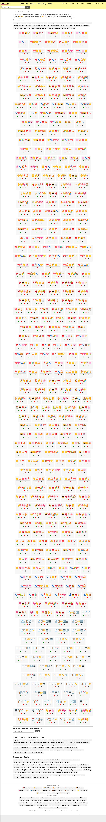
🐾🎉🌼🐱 (57, 104)
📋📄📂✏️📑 (60, 675)
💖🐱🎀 (37, 603)
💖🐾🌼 (34, 612)
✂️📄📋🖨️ (37, 719)
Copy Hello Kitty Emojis (38, 747)
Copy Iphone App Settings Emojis (46, 764)
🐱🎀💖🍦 (38, 532)
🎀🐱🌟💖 (53, 282)
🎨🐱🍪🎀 (34, 398)
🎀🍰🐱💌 (64, 41)
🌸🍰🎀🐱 (81, 140)
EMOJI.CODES (4, 0)
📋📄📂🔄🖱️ (46, 666)
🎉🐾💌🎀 (40, 68)
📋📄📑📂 (86, 683)
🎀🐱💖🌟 (84, 318)
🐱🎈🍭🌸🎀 (57, 541)
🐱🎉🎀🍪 (37, 550)
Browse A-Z (65, 3)
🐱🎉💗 (23, 559)
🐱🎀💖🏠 (67, 532)
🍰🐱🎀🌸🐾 (39, 229)
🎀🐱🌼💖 (83, 291)
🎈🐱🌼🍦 (71, 362)
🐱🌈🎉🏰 (25, 425)
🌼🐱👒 (84, 175)
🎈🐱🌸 (58, 362)
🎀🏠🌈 (20, 273)
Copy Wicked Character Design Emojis (23, 777)
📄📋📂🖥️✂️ (79, 630)
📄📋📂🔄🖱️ (79, 621)
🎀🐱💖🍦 (40, 327)
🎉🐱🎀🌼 (40, 389)
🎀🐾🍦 (57, 345)
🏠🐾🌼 (34, 407)
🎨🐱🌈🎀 (20, 398)
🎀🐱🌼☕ (38, 300)
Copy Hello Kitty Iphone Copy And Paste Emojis (80, 23)
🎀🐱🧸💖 (38, 336)
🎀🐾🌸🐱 (81, 50)
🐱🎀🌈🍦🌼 (24, 487)
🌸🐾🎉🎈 (21, 166)
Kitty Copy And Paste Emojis (20, 23)
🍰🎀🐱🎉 (23, 220)
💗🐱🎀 (60, 612)
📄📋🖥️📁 (21, 657)
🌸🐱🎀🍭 (21, 157)
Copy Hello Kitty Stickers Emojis (57, 750)
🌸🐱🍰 (67, 148)
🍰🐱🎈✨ (54, 229)
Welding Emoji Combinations (26, 802)
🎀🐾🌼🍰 (40, 59)
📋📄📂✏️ (44, 675)
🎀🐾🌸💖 (21, 345)
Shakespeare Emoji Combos (55, 802)
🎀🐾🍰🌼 (31, 354)
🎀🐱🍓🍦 (53, 300)
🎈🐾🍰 (58, 371)
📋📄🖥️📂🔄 (39, 692)
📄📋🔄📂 (67, 648)
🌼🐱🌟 (57, 166)
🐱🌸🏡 (76, 443)
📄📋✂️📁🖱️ (37, 657)
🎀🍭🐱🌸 (23, 264)
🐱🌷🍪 (67, 425)
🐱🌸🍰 (38, 434)
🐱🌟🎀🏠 (54, 425)
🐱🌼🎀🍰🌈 (52, 452)
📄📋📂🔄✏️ (27, 630)
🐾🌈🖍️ (44, 104)
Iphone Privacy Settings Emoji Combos (23, 762)
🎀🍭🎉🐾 (54, 255)
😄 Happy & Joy (38, 787)
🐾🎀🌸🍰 (80, 576)
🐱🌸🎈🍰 (20, 443)
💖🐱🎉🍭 (21, 612)
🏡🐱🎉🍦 (24, 416)
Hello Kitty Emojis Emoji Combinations (39, 750)
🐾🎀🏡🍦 (20, 594)
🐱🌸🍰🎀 (51, 434)
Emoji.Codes (35, 811)
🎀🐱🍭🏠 (86, 309)
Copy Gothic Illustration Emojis (55, 770)
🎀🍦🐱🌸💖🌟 (37, 255)
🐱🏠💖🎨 (67, 559)
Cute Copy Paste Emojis (54, 28)
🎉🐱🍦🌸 (40, 380)
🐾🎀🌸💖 (25, 585)
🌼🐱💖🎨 (23, 184)
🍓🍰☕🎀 (37, 184)
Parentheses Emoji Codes (81, 802)
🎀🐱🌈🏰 (73, 273)
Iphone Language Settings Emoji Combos (66, 764)
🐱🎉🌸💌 (83, 86)
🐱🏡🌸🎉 (81, 559)
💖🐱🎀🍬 (81, 603)
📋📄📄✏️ (71, 683)
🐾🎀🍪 (70, 585)
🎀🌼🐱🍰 (71, 247)
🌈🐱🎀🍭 (54, 131)
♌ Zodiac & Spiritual (82, 790)
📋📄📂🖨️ (78, 666)
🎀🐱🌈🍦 (58, 273)
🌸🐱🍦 (38, 148)
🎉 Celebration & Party (70, 790)
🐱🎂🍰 (20, 541)
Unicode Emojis (23, 797)
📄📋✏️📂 (67, 657)
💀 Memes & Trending (52, 793)
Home (14, 11)
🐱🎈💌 (71, 541)
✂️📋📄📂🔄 (67, 719)
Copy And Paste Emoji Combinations (22, 747)
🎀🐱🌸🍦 (81, 282)
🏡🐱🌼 (57, 407)
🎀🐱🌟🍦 (24, 282)
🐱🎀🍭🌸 (67, 514)
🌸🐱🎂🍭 (50, 157)
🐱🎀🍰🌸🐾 (83, 514)
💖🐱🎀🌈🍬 (52, 603)
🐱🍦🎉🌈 (33, 461)
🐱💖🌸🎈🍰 (23, 568)
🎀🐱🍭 (44, 309)
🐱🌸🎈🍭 (80, 434)
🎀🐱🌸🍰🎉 (24, 291)
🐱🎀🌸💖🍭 (56, 505)
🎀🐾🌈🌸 (53, 336)
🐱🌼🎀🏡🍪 (69, 452)
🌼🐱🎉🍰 (48, 175)
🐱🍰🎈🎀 (70, 478)
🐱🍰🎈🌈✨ (54, 478)
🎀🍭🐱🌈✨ (70, 255)
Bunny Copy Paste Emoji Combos (39, 28)
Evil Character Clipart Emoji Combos (72, 770)
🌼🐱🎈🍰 (23, 175)
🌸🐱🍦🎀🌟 (53, 148)
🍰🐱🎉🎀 (68, 229)
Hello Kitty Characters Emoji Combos (54, 747)
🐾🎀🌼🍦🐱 (41, 585)
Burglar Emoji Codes (34, 797)
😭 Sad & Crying (47, 787)
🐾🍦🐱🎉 (51, 576)
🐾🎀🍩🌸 (57, 585)
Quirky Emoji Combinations (47, 797)
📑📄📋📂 (61, 701)
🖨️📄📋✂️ (37, 710)
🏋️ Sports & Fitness (45, 790)
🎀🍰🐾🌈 (83, 264)
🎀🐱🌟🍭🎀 (80, 41)
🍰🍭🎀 (37, 211)
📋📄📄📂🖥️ (39, 683)
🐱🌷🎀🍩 (80, 425)
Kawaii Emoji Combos (73, 797)
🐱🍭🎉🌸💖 (53, 469)
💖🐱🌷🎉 (24, 603)
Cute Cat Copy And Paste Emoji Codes (38, 23)
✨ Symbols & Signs (64, 793)
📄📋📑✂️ (53, 648)
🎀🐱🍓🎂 (81, 300)
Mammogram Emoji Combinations (47, 807)
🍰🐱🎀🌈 (83, 220)
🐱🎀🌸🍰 (84, 496)
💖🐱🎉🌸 (27, 122)
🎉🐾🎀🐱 (25, 68)
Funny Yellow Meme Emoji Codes (79, 805)
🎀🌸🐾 (47, 247)
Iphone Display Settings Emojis (41, 762)
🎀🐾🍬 (53, 59)
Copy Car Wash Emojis (42, 805)
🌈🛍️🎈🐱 (24, 140)
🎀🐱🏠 (34, 318)
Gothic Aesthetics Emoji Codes (21, 770)
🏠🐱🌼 (87, 398)
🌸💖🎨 (34, 166)
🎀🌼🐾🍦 (86, 247)
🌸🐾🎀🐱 (81, 33)
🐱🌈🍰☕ (81, 416)
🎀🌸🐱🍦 (34, 247)
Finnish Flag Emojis (68, 802)
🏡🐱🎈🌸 (84, 407)
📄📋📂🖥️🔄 (61, 630)
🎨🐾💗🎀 (63, 398)
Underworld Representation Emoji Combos (68, 767)
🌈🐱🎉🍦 (83, 131)
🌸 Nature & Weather (24, 790)
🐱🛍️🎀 (33, 104)
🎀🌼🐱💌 (36, 41)
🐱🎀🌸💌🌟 (24, 86)
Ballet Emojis (83, 797)
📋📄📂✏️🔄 (77, 675)
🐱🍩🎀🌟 (47, 461)
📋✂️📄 (36, 701)
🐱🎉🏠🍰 (83, 550)
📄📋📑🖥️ (38, 648)
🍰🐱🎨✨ (83, 229)
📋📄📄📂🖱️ (56, 683)
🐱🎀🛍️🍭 (81, 532)
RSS (77, 811)
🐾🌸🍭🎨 (25, 576)
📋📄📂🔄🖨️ (29, 666)
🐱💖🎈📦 (68, 95)
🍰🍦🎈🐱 (24, 211)
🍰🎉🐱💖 (54, 220)
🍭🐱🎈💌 (51, 202)
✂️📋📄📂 (51, 719)
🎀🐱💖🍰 (54, 327)
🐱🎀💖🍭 (53, 532)
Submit (37, 731)
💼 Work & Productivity (57, 790)
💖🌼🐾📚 (46, 113)
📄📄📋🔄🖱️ (27, 621)
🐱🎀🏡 (38, 523)
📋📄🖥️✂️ (68, 692)
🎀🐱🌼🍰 (53, 50)
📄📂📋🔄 (73, 612)
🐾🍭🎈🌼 (66, 576)
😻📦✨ (68, 122)
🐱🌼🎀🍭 (36, 452)
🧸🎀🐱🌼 (23, 719)
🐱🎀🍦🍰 (21, 514)
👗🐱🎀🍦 (74, 594)
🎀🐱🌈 (46, 273)
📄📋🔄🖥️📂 (83, 648)
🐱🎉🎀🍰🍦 (53, 550)
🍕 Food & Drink (79, 787)
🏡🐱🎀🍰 (70, 407)
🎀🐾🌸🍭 (81, 336)
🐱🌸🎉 (50, 443)
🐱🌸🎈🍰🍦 (36, 443)
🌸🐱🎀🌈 (80, 148)
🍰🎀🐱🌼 (81, 211)
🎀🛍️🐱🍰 (34, 362)
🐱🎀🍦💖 (36, 514)
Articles (82, 3)
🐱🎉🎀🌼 (23, 550)
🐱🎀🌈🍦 (84, 478)
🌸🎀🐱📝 (24, 33)
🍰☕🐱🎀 (66, 238)
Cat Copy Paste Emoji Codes (68, 28)
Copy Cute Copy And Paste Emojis (22, 28)
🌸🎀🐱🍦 (25, 148)
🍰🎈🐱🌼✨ (39, 220)
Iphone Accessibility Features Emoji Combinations (25, 764)
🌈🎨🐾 (80, 122)
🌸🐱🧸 (74, 157)
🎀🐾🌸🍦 (67, 336)
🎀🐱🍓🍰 (67, 300)
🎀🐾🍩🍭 (84, 345)
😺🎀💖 (61, 710)
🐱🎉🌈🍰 (84, 541)
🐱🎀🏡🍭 (51, 523)
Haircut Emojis (71, 800)
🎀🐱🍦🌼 (31, 309)
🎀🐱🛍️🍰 (68, 327)
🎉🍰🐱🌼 (71, 371)
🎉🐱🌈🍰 (25, 380)
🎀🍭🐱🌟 (86, 255)
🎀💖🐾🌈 (20, 362)
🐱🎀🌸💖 (40, 505)
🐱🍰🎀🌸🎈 (23, 478)
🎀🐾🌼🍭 (25, 59)
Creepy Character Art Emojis (36, 775)
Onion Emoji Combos (61, 800)
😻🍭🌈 (73, 710)
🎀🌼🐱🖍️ (50, 41)
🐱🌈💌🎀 (80, 68)
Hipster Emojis (65, 805)
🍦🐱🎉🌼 (25, 193)
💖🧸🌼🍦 (47, 612)
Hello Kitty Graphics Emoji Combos (75, 750)
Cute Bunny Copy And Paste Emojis (41, 25)
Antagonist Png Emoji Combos (21, 775)
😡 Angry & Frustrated (58, 787)
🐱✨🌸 (63, 568)
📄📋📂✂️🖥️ (46, 639)
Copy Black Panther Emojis (40, 802)
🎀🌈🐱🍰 (20, 247)
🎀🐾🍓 (46, 345)
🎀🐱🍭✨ (21, 318)
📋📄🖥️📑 (54, 692)
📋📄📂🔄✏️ (63, 666)
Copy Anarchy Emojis (49, 800)
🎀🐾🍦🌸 (70, 345)
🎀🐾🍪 (18, 354)
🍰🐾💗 (24, 238)
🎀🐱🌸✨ (24, 50)
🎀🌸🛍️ (58, 247)
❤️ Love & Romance (27, 787)
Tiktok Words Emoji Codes (20, 767)
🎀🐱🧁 (81, 327)
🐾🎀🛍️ (33, 594)
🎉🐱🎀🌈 (80, 380)
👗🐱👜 (87, 594)
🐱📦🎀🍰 (20, 104)
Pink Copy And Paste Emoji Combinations (79, 25)
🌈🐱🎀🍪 (40, 131)
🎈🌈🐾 (47, 362)
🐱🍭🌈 (71, 461)
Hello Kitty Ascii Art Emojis (20, 752)
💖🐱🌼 (73, 113)
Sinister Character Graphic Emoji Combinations (43, 772)
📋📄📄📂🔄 (21, 683)
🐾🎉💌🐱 (86, 104)
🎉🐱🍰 (67, 380)
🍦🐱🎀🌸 (66, 184)
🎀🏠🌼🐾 (33, 273)
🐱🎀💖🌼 (24, 532)
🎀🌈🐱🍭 (80, 238)
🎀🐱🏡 (60, 318)
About (102, 3)
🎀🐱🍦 (18, 309)
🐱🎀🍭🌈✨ (52, 514)
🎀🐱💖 (71, 318)
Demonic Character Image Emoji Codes (54, 775)
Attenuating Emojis (18, 759)
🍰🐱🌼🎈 (68, 220)
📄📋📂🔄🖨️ (61, 621)
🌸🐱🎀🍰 (35, 157)
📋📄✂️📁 (83, 692)
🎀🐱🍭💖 (67, 50)
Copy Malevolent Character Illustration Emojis (66, 772)
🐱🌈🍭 (51, 416)
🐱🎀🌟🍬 (83, 487)
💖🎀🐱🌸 (60, 113)
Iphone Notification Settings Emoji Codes (59, 762)
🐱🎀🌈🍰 (51, 77)
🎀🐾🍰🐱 (80, 59)
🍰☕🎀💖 (37, 238)
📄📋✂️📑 (53, 657)
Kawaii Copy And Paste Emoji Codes (59, 25)
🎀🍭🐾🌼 (37, 264)
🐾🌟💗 (86, 568)
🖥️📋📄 (84, 701)
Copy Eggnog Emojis (62, 807)
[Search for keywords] (13, 7)
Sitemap (73, 811)
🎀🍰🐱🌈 (68, 264)
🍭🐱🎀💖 (37, 202)
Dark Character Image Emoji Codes (22, 772)
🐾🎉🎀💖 (60, 594)
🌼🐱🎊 (61, 175)
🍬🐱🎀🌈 (66, 193)
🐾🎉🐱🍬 (71, 104)
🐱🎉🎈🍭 (68, 550)
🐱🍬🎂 (60, 461)
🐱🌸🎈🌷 (66, 434)
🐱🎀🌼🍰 (83, 505)
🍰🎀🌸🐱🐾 (52, 211)
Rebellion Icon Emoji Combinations (38, 770)
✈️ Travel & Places (34, 790)
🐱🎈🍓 (43, 541)
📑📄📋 (48, 701)
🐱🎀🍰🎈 (25, 523)
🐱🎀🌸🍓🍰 (37, 496)
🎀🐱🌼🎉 (68, 291)
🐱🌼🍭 (87, 443)
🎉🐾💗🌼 (80, 389)
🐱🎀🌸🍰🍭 (24, 505)
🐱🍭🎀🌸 (84, 461)
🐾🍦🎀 (38, 576)
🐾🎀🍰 (81, 585)
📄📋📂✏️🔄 (77, 639)
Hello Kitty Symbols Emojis (71, 747)
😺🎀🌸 (50, 710)
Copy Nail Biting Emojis (60, 797)
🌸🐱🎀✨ (53, 33)
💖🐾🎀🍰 (41, 122)
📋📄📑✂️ (23, 692)
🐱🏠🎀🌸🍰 (37, 559)
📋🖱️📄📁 (23, 701)
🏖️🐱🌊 (76, 398)
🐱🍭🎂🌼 (25, 469)
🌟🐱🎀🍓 (38, 140)
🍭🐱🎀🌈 (23, 202)
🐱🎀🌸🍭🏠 (69, 496)
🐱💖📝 (81, 95)
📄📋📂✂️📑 (29, 639)
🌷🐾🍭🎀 (67, 140)
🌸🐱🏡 (63, 157)
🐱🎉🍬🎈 (25, 95)
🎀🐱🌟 (86, 273)
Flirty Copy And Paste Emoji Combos (22, 25)
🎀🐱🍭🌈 (57, 309)
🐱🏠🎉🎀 (53, 559)
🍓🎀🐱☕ (51, 184)
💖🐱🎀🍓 (67, 603)
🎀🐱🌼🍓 (40, 291)
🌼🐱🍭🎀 (70, 166)
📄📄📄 (86, 612)
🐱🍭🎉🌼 (68, 469)
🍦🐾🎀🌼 (40, 193)
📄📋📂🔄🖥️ (44, 621)
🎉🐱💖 (53, 389)
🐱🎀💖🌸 (80, 523)
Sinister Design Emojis (85, 767)
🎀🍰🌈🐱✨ (53, 264)
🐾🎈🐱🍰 (46, 594)
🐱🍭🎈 (38, 469)
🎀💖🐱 (73, 354)
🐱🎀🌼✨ (40, 86)
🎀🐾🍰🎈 (66, 59)
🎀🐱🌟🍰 (38, 282)
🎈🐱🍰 (33, 371)
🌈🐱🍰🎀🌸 (24, 131)
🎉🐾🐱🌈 (66, 389)
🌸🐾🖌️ (23, 41)
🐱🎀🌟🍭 (21, 496)
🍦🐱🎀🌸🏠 (82, 184)
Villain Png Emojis (87, 770)
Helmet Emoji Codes (81, 800)
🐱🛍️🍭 (51, 568)
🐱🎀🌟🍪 (68, 487)
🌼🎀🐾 (46, 166)
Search (27, 7)
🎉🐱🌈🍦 (86, 371)
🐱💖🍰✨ (38, 568)
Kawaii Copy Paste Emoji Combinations (58, 23)
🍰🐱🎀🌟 (23, 229)
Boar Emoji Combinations (36, 800)
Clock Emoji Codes (24, 800)
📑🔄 (73, 701)
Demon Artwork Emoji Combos (40, 777)
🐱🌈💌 (67, 68)
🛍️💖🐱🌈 (86, 710)
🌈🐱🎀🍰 (68, 131)
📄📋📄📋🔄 (23, 648)
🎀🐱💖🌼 (25, 327)
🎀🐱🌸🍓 (67, 282)
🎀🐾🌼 (34, 345)
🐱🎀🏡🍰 (66, 523)
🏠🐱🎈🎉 (21, 407)
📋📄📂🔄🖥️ (83, 657)
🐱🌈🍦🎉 (38, 416)
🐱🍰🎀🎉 (38, 478)
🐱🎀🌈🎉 (54, 487)
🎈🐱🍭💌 (20, 371)
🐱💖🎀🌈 (54, 95)
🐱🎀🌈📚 (83, 77)
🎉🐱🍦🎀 (54, 380)
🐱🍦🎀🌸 (84, 452)
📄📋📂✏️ (61, 639)
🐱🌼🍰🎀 (21, 452)
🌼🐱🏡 (73, 175)
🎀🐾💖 (44, 354)
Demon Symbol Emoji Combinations (36, 767)
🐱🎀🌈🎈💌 (67, 77)
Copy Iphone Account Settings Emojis (70, 759)
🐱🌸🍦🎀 (25, 434)
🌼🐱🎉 (36, 175)
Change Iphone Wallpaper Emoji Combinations (49, 759)
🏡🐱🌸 (46, 407)
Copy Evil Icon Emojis (52, 767)
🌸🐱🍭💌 (38, 33)
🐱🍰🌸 (81, 469)
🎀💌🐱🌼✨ (59, 354)
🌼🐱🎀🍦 (84, 166)
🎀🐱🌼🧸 (24, 300)
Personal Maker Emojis (83, 764)
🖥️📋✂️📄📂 (21, 710)
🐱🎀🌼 (70, 505)
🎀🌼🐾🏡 (20, 255)
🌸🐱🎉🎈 (67, 33)
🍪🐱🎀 (53, 193)
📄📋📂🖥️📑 (44, 630)
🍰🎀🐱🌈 (67, 211)
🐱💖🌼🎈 (40, 95)
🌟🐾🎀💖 (53, 140)
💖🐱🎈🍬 (86, 113)
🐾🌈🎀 (74, 568)
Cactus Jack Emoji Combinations (27, 805)
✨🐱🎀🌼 (83, 719)
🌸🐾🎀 (86, 157)
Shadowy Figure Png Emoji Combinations (74, 775)
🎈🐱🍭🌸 (86, 362)
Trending (88, 3)
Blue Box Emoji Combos (54, 805)
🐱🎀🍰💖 (54, 86)
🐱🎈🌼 (31, 541)
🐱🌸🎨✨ (63, 443)
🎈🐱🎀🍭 (46, 371)
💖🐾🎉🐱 (55, 122)
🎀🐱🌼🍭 (54, 291)
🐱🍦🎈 (20, 461)
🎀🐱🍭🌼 (71, 309)
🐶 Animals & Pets (69, 787)
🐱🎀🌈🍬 (40, 487)
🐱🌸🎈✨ (37, 77)
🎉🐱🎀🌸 (25, 389)
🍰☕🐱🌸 (51, 238)
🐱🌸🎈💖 (23, 77)
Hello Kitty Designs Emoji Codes (35, 752)
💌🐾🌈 (33, 113)
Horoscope (96, 3)
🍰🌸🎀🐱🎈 (67, 202)
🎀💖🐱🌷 (86, 354)
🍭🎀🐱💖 (80, 193)
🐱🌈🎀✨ (54, 68)
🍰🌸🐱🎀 (83, 202)
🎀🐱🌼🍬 (38, 50)
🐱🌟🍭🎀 (40, 425)
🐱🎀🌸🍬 (53, 496)
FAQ (77, 3)
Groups (72, 3)
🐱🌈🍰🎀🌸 (66, 416)
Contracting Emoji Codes (30, 759)
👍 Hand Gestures (41, 793)
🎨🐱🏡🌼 (48, 398)
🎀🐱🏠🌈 (47, 318)
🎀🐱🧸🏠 (24, 336)
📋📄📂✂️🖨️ (29, 675)
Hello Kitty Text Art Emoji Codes (21, 750)
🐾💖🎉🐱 (20, 113)
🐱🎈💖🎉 (68, 86)
